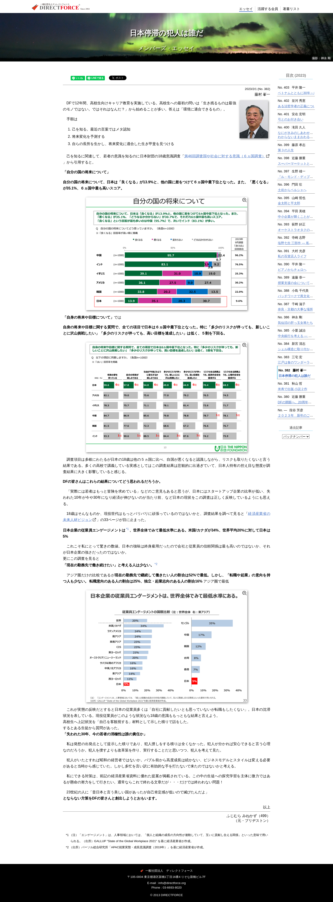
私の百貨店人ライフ (292, 256)
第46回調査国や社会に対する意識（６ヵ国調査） (225, 156)
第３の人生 (286, 150)
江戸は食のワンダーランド (297, 362)
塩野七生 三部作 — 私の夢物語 (300, 243)
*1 (127, 529)
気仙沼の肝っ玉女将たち (295, 323)
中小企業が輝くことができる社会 (302, 216)
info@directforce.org (172, 883)
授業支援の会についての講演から (302, 283)
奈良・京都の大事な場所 (295, 309)
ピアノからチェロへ (292, 269)
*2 (156, 564)
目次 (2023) (296, 75)
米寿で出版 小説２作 (292, 389)
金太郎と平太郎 (289, 203)
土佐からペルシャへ (292, 190)
